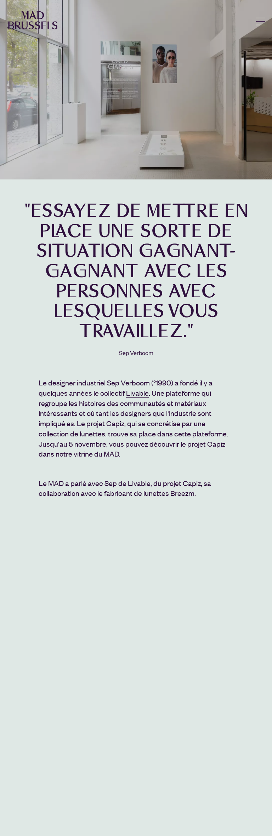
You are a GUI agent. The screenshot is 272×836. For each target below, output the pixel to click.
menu (260, 21)
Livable (137, 392)
